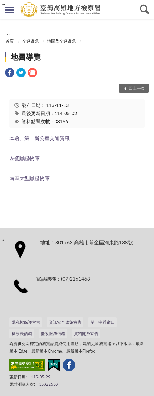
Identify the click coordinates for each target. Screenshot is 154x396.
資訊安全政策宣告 (65, 322)
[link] (9, 73)
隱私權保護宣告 (26, 322)
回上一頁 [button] (137, 88)
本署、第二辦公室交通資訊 (39, 138)
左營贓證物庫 (24, 158)
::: (3, 3)
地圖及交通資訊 (61, 40)
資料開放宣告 (86, 333)
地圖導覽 (26, 56)
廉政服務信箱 (53, 333)
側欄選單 (9, 10)
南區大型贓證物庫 (29, 178)
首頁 (10, 40)
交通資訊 (30, 40)
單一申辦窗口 (102, 322)
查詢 (144, 9)
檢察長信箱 (22, 333)
